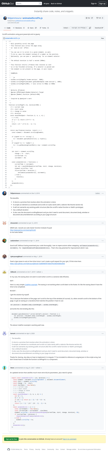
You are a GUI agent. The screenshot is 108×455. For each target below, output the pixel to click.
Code (7, 28)
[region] (54, 115)
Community (50, 449)
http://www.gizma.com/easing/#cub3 (23, 230)
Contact (62, 449)
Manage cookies (71, 449)
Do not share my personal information (89, 449)
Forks (44, 28)
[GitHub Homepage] (8, 449)
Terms (26, 449)
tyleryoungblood (16, 256)
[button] (90, 27)
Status (43, 449)
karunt (12, 333)
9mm (12, 368)
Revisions (19, 28)
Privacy (31, 449)
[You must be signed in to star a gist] (89, 17)
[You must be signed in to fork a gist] (100, 17)
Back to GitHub (56, 4)
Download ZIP (99, 28)
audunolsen (14, 241)
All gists (46, 4)
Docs (57, 449)
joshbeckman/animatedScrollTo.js (25, 21)
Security (37, 449)
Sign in (94, 3)
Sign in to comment (69, 439)
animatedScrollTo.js (33, 18)
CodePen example (31, 285)
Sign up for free (11, 439)
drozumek (14, 223)
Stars (32, 28)
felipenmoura (14, 18)
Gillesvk (13, 272)
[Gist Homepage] (8, 3)
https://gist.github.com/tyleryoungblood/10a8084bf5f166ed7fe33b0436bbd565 (37, 264)
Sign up (102, 3)
